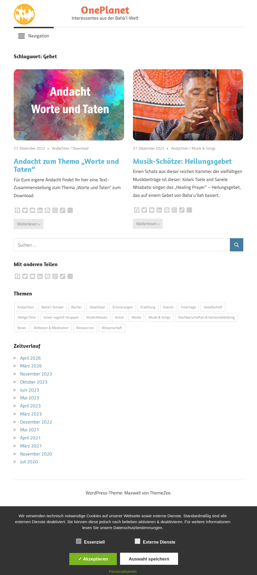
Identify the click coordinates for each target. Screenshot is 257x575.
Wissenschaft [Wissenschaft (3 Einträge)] (112, 327)
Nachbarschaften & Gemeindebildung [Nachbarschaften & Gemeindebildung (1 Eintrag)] (206, 317)
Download (80, 148)
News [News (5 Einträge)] (21, 327)
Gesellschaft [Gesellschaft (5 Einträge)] (213, 307)
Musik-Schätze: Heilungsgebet (182, 161)
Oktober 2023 (34, 381)
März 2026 (31, 365)
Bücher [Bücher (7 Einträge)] (76, 307)
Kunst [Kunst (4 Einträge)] (119, 317)
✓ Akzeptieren (93, 558)
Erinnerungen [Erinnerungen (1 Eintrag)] (123, 307)
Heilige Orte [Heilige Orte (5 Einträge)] (26, 317)
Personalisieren (122, 571)
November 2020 (36, 453)
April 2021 (30, 437)
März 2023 (31, 413)
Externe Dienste (155, 541)
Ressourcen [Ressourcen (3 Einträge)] (85, 327)
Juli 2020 (29, 461)
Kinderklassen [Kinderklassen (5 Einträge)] (96, 317)
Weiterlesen (27, 224)
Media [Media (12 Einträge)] (136, 317)
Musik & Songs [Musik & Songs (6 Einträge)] (160, 317)
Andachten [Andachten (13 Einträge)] (25, 307)
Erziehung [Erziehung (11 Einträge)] (147, 307)
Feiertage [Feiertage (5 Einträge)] (188, 307)
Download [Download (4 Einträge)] (97, 307)
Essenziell (90, 541)
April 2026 (30, 358)
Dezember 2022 (36, 421)
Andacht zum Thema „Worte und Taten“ (66, 165)
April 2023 (30, 405)
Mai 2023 (29, 397)
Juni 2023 (29, 389)
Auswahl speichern (149, 558)
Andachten (60, 148)
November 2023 (36, 373)
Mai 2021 (29, 429)
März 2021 (31, 445)
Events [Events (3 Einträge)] (168, 307)
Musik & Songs (204, 148)
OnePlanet (105, 9)
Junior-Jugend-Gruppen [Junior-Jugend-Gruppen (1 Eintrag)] (61, 317)
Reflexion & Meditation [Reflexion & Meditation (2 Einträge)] (51, 327)
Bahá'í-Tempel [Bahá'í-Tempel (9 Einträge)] (52, 307)
